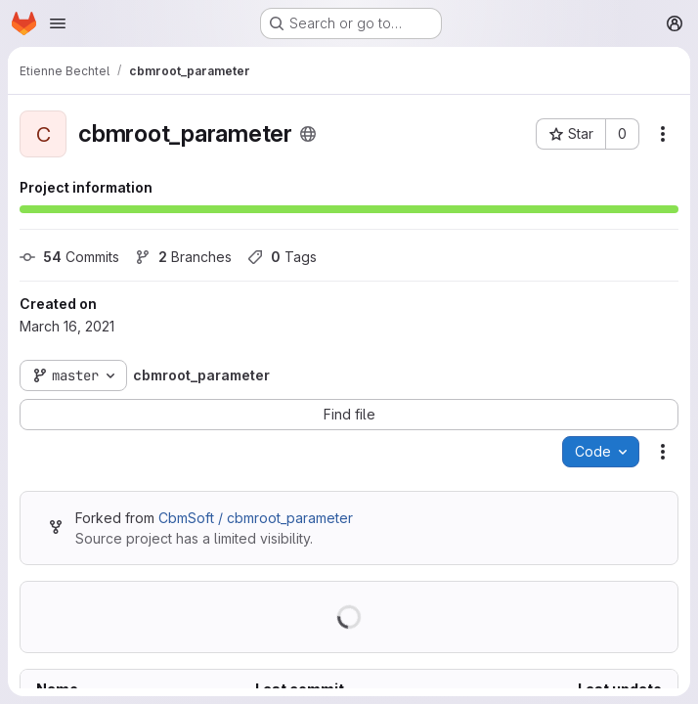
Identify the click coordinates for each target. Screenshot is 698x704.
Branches (183, 256)
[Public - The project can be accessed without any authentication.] (308, 134)
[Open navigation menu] (57, 23)
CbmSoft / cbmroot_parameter (255, 517)
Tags (282, 256)
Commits (69, 256)
